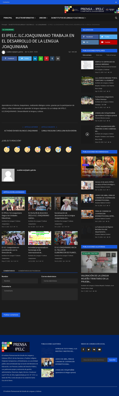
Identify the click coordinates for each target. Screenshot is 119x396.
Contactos (6, 2)
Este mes (99, 55)
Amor (27, 156)
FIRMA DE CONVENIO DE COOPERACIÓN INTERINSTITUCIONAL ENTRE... (105, 213)
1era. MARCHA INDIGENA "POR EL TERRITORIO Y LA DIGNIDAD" (106, 79)
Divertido (37, 156)
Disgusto (17, 156)
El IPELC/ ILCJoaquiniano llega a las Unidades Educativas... (12, 215)
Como (7, 156)
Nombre (5, 276)
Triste (58, 156)
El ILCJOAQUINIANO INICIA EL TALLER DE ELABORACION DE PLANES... (66, 250)
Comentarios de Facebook (29, 271)
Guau (68, 156)
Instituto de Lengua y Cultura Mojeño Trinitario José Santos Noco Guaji (104, 85)
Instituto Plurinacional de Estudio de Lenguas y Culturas (105, 68)
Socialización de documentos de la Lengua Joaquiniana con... (65, 215)
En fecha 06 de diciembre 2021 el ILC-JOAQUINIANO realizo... (38, 215)
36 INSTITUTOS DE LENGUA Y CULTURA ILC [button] (68, 18)
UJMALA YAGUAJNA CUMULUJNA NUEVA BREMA (58, 131)
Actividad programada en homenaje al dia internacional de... (38, 250)
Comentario (6, 286)
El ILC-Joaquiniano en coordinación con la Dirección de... (10, 250)
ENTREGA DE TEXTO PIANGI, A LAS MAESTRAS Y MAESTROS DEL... (66, 350)
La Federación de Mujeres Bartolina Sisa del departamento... (104, 229)
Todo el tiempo (111, 55)
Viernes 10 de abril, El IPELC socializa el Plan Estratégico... (105, 183)
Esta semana (87, 55)
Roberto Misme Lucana (102, 118)
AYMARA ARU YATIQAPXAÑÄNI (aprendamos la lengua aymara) (106, 114)
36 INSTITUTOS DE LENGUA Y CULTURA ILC (21, 24)
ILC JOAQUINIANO (41, 24)
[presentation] (19, 306)
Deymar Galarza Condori (89, 175)
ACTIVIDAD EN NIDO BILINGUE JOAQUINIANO (21, 131)
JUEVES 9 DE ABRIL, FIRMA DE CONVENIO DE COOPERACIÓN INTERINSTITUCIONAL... (105, 197)
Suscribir (112, 360)
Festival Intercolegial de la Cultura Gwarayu (104, 98)
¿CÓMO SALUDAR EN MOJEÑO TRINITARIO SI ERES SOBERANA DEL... (105, 128)
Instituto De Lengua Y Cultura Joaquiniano (11, 222)
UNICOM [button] (43, 18)
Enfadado (48, 156)
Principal (8, 18)
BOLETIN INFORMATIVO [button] (26, 18)
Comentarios (9, 271)
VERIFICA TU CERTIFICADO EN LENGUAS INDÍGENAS (105, 63)
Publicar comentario (11, 315)
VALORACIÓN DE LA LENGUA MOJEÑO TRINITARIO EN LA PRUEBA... (95, 278)
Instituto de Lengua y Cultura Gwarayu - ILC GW (104, 103)
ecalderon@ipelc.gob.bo (12, 52)
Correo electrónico (48, 276)
